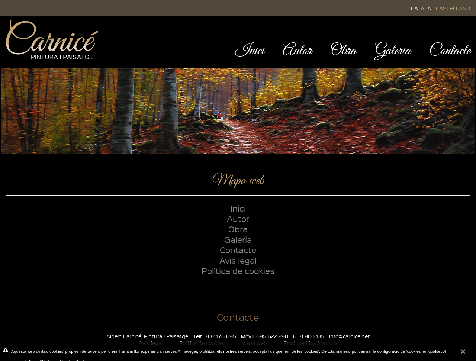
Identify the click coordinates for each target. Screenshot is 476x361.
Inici (238, 208)
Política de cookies (238, 270)
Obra (238, 228)
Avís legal (238, 260)
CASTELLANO (453, 8)
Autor (238, 218)
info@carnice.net (349, 336)
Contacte (238, 249)
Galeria (238, 239)
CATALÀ (421, 8)
